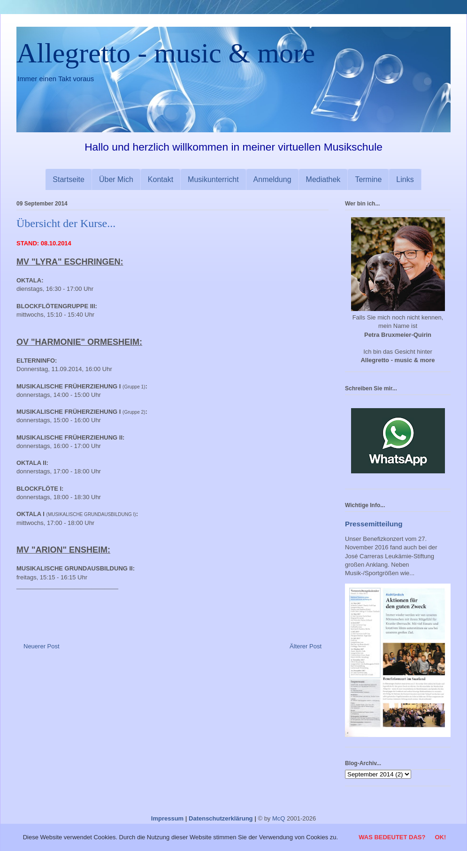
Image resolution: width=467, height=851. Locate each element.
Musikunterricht (213, 179)
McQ (278, 818)
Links (404, 179)
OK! (440, 837)
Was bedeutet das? (392, 837)
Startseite (68, 179)
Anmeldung (272, 179)
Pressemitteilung (374, 524)
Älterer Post (306, 646)
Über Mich (116, 179)
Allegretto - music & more (165, 53)
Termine (368, 179)
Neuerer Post (41, 646)
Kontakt (160, 179)
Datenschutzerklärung (221, 818)
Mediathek (323, 179)
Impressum (167, 818)
